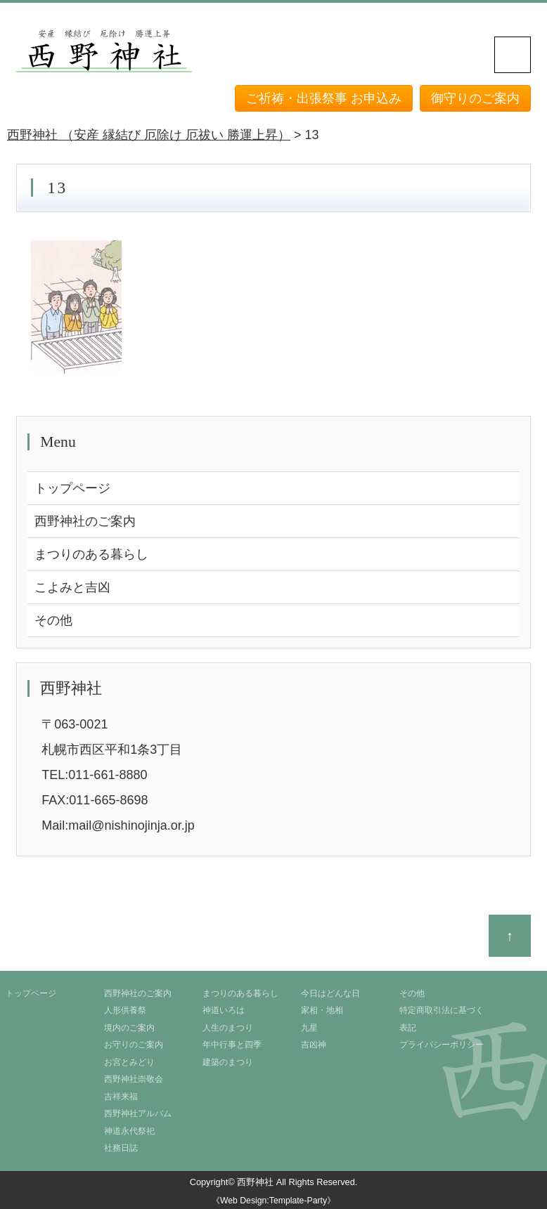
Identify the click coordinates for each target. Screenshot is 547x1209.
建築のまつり (227, 1062)
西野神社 (255, 1182)
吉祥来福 (121, 1097)
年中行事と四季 (232, 1045)
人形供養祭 (125, 1010)
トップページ (72, 488)
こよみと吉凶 (72, 587)
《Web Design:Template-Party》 (273, 1200)
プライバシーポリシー (441, 1045)
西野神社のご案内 (85, 521)
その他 (53, 620)
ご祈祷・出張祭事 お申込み (323, 98)
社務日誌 (121, 1148)
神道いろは (223, 1010)
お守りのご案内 (133, 1045)
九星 (309, 1028)
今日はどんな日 (330, 993)
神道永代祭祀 (129, 1131)
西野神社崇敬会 (133, 1079)
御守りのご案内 (475, 98)
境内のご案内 (129, 1028)
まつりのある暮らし (91, 554)
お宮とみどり (129, 1062)
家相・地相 (322, 1010)
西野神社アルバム (138, 1113)
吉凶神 (313, 1045)
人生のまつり (227, 1028)
